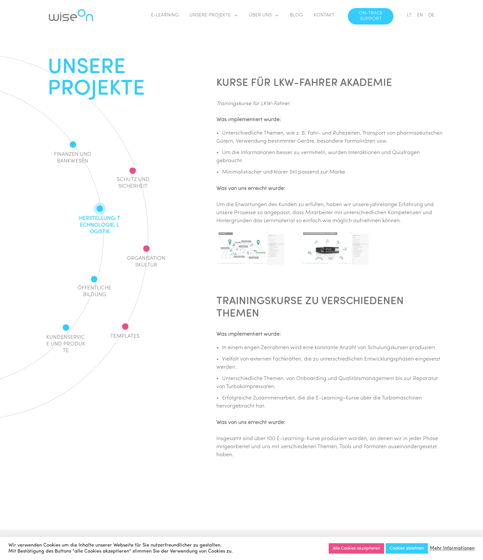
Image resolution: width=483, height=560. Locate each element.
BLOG (296, 15)
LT (409, 15)
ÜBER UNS (264, 15)
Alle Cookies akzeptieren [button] (356, 548)
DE (431, 15)
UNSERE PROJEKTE (214, 15)
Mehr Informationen (452, 548)
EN (420, 15)
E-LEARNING (165, 15)
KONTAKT (324, 15)
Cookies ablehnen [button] (407, 548)
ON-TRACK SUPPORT (371, 16)
